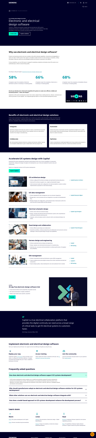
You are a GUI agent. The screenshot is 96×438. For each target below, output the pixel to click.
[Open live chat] (92, 434)
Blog (63, 423)
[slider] (71, 100)
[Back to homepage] (9, 11)
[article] (28, 130)
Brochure (64, 419)
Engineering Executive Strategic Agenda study (32, 71)
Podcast (37, 419)
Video (10, 419)
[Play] (67, 101)
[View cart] (80, 2)
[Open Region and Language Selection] (71, 2)
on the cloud (19, 356)
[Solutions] (14, 10)
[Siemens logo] (12, 2)
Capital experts (68, 358)
